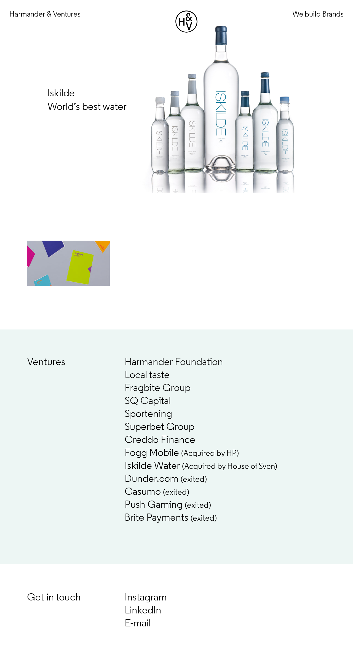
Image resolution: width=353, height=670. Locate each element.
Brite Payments (171, 518)
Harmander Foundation (174, 362)
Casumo (157, 492)
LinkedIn (143, 610)
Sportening (148, 414)
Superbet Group (159, 427)
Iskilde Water (201, 466)
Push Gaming (168, 505)
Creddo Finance (160, 440)
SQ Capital (148, 401)
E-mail (138, 623)
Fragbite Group (158, 388)
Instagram (146, 597)
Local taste (147, 375)
